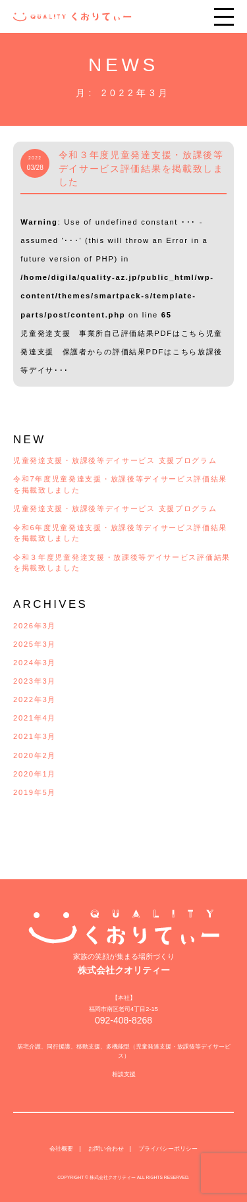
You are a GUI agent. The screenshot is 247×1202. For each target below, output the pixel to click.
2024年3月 (34, 663)
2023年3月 (34, 681)
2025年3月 (34, 644)
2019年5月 (34, 792)
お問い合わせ (106, 1138)
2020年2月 (34, 755)
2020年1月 (34, 774)
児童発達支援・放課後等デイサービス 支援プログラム (115, 460)
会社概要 (61, 1138)
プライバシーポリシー (168, 1138)
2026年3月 (34, 626)
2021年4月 (34, 718)
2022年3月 (34, 699)
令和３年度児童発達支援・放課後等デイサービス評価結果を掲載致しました (141, 168)
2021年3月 (34, 736)
